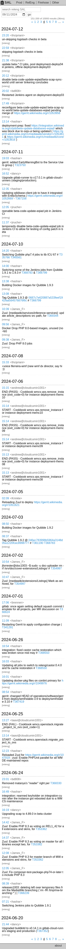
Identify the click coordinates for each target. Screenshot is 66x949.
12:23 (5, 750)
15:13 (5, 454)
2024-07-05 (12, 491)
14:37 (5, 837)
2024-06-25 (12, 713)
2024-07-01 (12, 596)
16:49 (5, 791)
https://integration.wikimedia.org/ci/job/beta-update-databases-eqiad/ (33, 127)
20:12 (5, 75)
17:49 (5, 103)
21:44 (5, 924)
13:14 (5, 121)
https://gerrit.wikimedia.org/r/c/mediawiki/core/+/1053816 (33, 138)
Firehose (43, 2)
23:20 (5, 35)
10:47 (5, 577)
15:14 (5, 405)
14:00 (5, 265)
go (29, 14)
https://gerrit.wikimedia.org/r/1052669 (32, 197)
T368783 (27, 272)
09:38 (5, 339)
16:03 (5, 661)
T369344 (52, 315)
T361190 (37, 542)
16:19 (5, 809)
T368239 (23, 893)
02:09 (5, 498)
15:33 (5, 362)
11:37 (5, 222)
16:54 (5, 646)
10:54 (5, 561)
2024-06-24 (12, 772)
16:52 (5, 173)
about (58, 945)
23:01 (5, 779)
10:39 (5, 309)
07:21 (5, 901)
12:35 (5, 188)
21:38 (5, 60)
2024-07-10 (12, 244)
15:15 (5, 387)
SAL (6, 2)
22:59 (5, 47)
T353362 (41, 829)
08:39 (5, 883)
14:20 (5, 250)
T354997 (56, 568)
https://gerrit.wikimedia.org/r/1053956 (37, 113)
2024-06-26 (12, 639)
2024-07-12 (12, 29)
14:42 (5, 822)
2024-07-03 (12, 517)
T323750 (20, 165)
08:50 (5, 523)
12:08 (5, 852)
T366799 (41, 272)
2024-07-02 (12, 555)
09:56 (5, 324)
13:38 (5, 281)
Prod (19, 2)
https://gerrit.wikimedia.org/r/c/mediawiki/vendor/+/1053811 (33, 134)
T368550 (43, 652)
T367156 (20, 198)
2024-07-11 (12, 151)
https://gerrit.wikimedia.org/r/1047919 (33, 756)
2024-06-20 (12, 917)
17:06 (5, 602)
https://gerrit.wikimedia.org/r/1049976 (32, 682)
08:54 (5, 691)
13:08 (5, 293)
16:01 (5, 676)
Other (55, 2)
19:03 (5, 158)
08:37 (5, 536)
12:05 (5, 207)
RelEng (29, 2)
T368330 (55, 783)
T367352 (42, 930)
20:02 (5, 90)
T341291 (7, 627)
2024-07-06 (12, 381)
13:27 (5, 720)
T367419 (18, 701)
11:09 (5, 620)
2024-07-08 (12, 355)
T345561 (16, 257)
